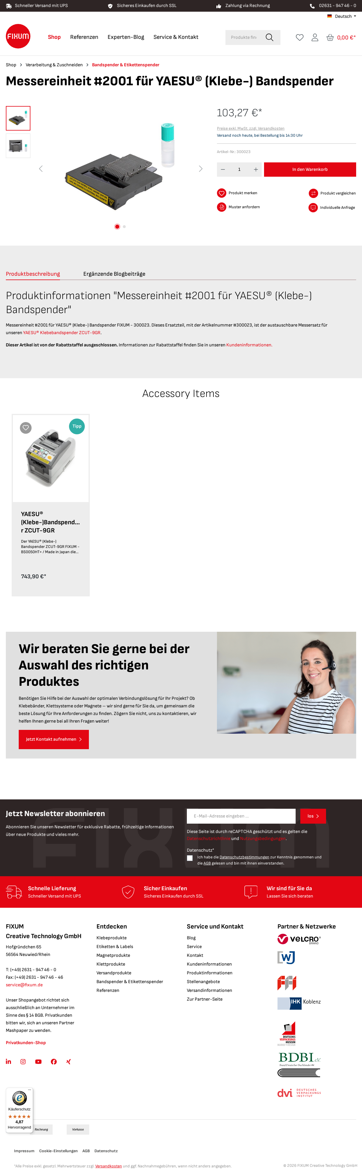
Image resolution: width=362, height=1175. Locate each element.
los (310, 816)
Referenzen (107, 990)
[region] (105, 169)
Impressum (24, 1150)
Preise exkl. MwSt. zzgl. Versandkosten (251, 128)
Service (194, 947)
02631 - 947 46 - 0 (337, 5)
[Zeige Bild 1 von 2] (117, 227)
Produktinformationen (209, 973)
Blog (191, 938)
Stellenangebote (203, 982)
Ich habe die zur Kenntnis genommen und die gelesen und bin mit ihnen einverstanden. (259, 860)
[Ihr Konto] (315, 37)
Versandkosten (108, 1166)
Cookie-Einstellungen (58, 1150)
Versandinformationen (209, 990)
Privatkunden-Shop (26, 1043)
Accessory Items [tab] (181, 393)
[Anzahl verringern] (223, 169)
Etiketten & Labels (114, 947)
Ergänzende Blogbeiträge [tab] (114, 273)
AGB (207, 863)
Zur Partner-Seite (205, 999)
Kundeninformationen (209, 964)
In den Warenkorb (310, 169)
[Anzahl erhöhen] (256, 169)
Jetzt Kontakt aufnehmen (51, 739)
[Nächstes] (200, 168)
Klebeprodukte (111, 938)
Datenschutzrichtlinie (208, 838)
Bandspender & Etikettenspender (129, 982)
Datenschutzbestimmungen (244, 857)
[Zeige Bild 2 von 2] (124, 227)
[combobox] (242, 37)
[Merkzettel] (299, 37)
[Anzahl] (239, 169)
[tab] (33, 274)
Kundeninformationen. (249, 345)
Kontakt (195, 955)
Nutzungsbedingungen (263, 838)
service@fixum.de (24, 985)
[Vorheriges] (40, 168)
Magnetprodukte (113, 955)
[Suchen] (269, 37)
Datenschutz (106, 1150)
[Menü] (29, 1091)
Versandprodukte (113, 973)
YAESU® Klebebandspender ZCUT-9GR (62, 333)
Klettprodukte (110, 964)
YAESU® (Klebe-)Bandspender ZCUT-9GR (49, 522)
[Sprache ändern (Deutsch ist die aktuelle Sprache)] (341, 17)
